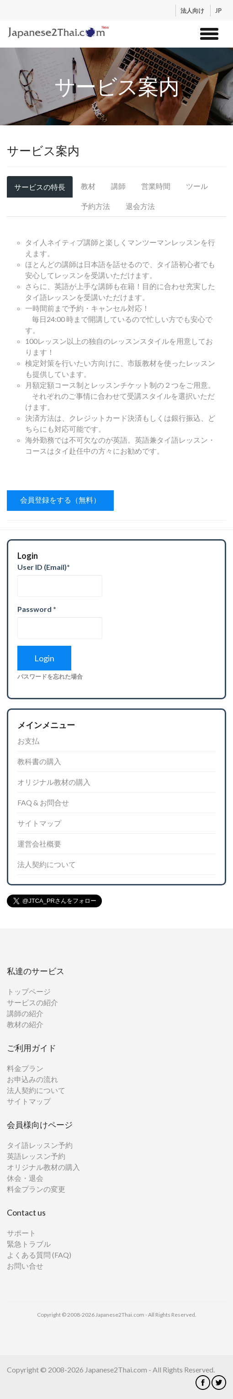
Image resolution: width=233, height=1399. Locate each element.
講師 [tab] (118, 186)
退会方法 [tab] (140, 206)
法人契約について (46, 864)
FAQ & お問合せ (43, 802)
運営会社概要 (39, 843)
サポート (21, 1232)
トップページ (29, 991)
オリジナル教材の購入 (53, 781)
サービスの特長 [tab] (39, 186)
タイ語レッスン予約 (40, 1145)
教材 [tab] (88, 186)
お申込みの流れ (32, 1079)
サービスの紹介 (32, 1002)
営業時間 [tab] (155, 186)
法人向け (193, 10)
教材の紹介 (25, 1024)
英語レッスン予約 (36, 1156)
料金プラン (25, 1068)
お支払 (28, 740)
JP (218, 10)
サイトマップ (39, 823)
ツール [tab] (197, 186)
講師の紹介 (25, 1013)
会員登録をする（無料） (60, 499)
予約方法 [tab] (95, 206)
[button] (209, 32)
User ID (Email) (43, 567)
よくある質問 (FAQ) (39, 1254)
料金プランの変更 (36, 1189)
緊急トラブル (29, 1243)
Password (36, 609)
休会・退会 (25, 1178)
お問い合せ (25, 1265)
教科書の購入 (39, 761)
